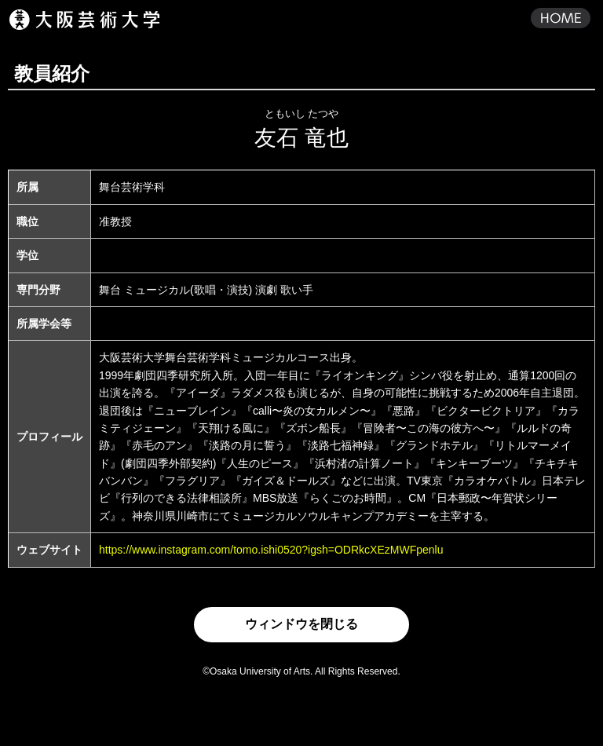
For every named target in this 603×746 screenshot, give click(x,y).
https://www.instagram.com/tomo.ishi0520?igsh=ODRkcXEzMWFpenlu (271, 549)
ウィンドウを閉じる (301, 624)
